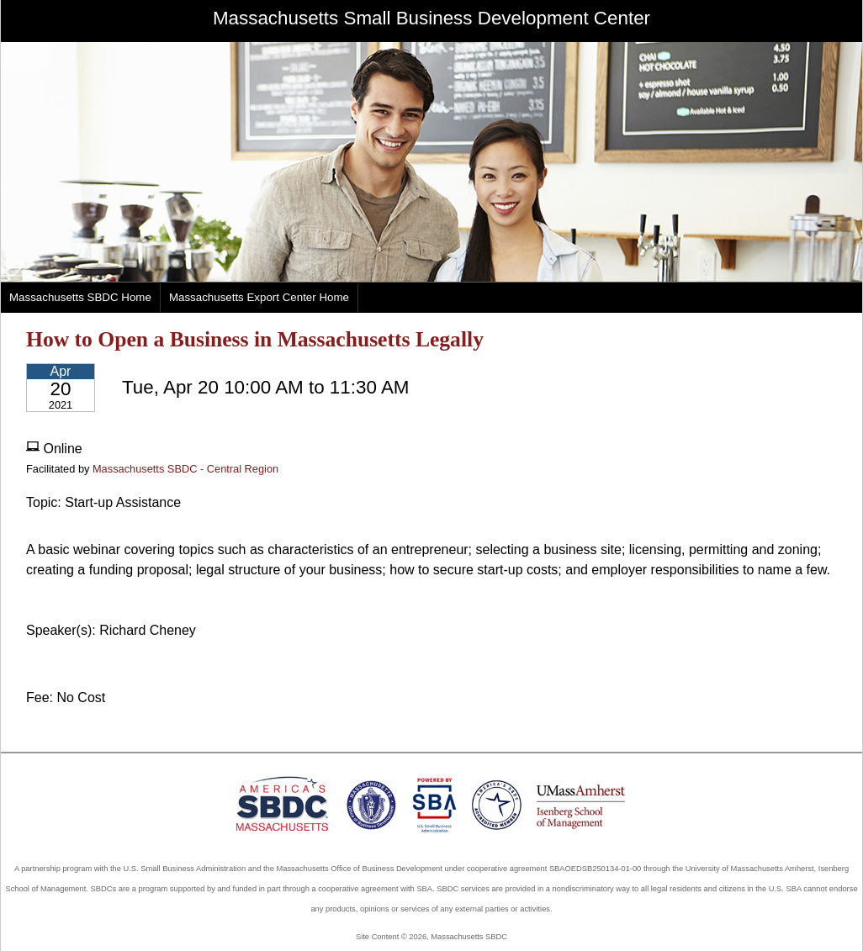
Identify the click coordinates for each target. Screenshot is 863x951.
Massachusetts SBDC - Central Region (185, 468)
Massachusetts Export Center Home (259, 297)
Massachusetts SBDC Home (80, 297)
